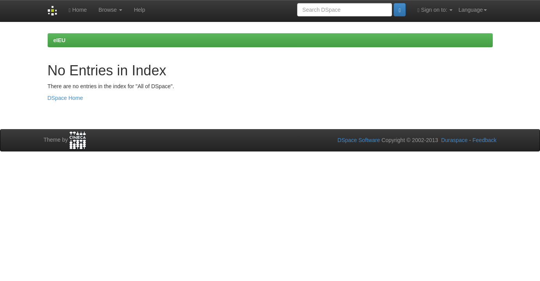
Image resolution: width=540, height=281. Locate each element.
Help (139, 10)
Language (472, 10)
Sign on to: (435, 10)
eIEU (59, 40)
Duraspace (454, 140)
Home (78, 10)
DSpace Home (65, 98)
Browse (110, 10)
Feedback (484, 140)
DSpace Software (358, 140)
